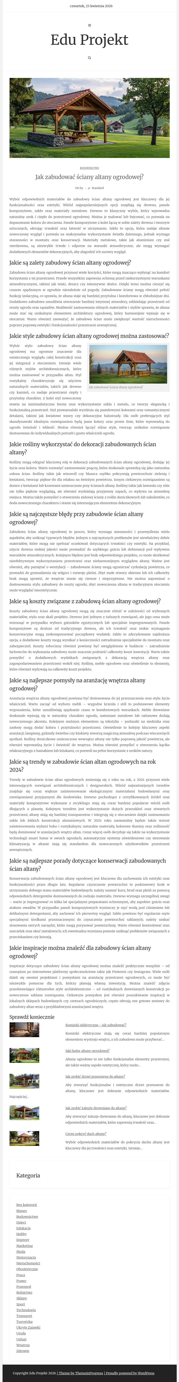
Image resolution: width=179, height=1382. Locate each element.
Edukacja (23, 1228)
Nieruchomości (28, 1263)
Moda (20, 1252)
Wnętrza (23, 1345)
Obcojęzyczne (27, 1269)
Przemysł (23, 1287)
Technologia (26, 1310)
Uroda (21, 1333)
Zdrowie (22, 1351)
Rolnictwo (24, 1292)
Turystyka (24, 1322)
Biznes (21, 1211)
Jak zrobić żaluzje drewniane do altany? (96, 1108)
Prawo (21, 1281)
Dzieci (21, 1222)
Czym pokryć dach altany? (85, 1134)
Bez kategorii (26, 1205)
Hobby (21, 1234)
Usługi (21, 1339)
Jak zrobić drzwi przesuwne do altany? (95, 1076)
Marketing (24, 1246)
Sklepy (21, 1298)
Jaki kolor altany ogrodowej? (87, 1051)
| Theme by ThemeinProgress (80, 1373)
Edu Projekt (90, 39)
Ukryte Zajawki (28, 1327)
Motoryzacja (26, 1257)
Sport (20, 1304)
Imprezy (22, 1240)
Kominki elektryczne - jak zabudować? (95, 1025)
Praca (20, 1275)
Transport (24, 1316)
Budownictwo (89, 168)
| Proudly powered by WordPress (129, 1373)
